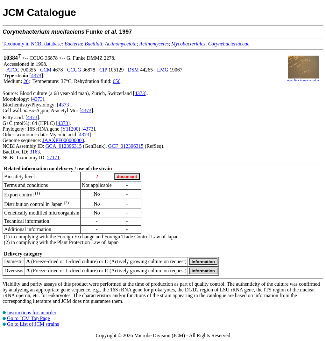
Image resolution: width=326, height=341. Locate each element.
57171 (53, 157)
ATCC (12, 69)
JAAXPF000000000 (63, 140)
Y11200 (70, 129)
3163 (35, 151)
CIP (103, 69)
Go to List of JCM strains (33, 324)
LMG (162, 69)
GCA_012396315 (64, 146)
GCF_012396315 (126, 146)
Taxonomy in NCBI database (32, 43)
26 (26, 81)
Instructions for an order (31, 312)
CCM (46, 69)
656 (116, 81)
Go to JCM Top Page (28, 318)
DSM (133, 69)
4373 (36, 75)
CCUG (74, 69)
